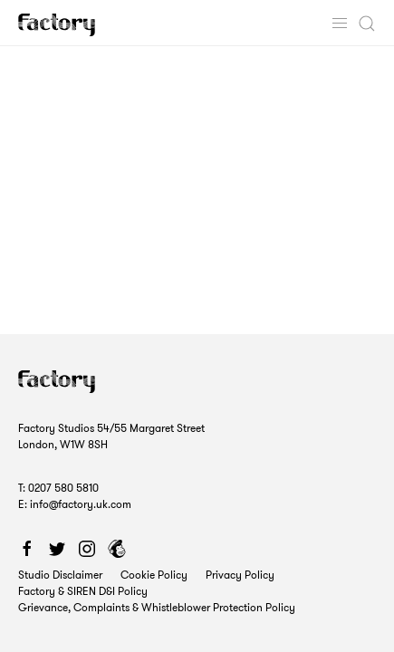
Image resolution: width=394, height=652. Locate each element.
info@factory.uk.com (80, 504)
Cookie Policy (153, 574)
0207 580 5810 (63, 487)
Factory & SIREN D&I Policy (83, 591)
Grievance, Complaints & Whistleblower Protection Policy (156, 607)
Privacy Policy (240, 574)
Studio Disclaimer (60, 574)
